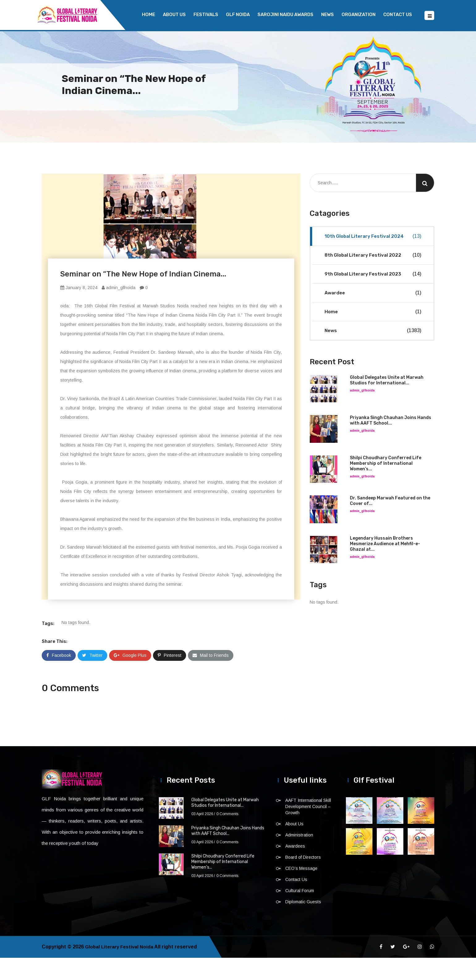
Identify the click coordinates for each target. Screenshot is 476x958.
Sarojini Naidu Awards (285, 14)
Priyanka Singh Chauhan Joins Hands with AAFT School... (390, 420)
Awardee (373, 293)
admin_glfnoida (118, 287)
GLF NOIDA (238, 14)
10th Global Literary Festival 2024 (373, 236)
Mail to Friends (211, 655)
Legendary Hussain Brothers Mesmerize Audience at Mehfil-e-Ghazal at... (385, 544)
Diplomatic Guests (303, 902)
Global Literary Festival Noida (120, 947)
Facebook (58, 655)
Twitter (92, 655)
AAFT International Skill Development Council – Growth (308, 806)
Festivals (205, 14)
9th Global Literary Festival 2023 (373, 274)
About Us (174, 14)
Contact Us (397, 14)
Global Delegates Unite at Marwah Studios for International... (386, 380)
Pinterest (169, 655)
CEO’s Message (301, 868)
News (327, 14)
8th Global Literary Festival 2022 (373, 255)
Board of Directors (303, 857)
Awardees (295, 846)
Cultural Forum (299, 890)
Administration (299, 835)
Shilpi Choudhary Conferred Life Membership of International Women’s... (385, 463)
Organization (359, 14)
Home (148, 14)
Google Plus (130, 655)
